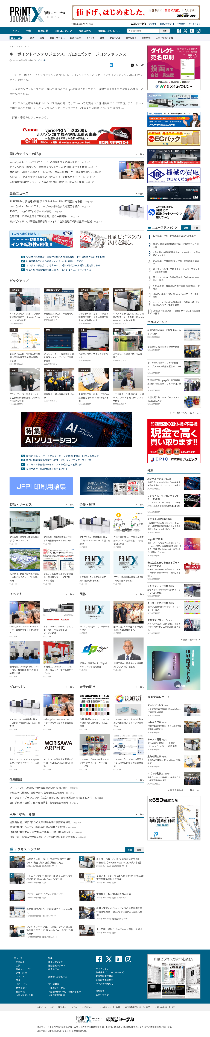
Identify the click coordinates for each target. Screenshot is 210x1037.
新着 (32, 37)
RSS (174, 1007)
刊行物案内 (180, 24)
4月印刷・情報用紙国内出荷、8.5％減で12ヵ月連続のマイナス (176, 254)
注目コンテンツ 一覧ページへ (186, 413)
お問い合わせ (166, 24)
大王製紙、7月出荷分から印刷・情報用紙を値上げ (176, 262)
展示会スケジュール (109, 30)
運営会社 (62, 1007)
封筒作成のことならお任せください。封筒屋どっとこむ (55, 261)
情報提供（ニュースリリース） (111, 972)
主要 (42, 37)
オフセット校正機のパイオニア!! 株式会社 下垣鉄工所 (53, 464)
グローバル (115, 37)
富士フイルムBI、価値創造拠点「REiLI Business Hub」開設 (176, 279)
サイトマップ (194, 24)
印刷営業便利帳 (57, 995)
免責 (118, 1007)
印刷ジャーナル (57, 987)
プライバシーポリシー (81, 1007)
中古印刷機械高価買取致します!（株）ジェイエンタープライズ (58, 269)
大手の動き (131, 37)
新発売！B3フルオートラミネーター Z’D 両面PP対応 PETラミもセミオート (64, 455)
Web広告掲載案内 (104, 983)
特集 (28, 30)
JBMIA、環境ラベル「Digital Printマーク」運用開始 (176, 295)
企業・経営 (75, 37)
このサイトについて (44, 1007)
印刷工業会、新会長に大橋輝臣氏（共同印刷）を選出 (176, 287)
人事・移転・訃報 (164, 37)
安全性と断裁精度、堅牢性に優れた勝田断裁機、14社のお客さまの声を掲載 (65, 257)
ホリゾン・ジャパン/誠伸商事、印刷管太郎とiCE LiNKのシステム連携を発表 (176, 304)
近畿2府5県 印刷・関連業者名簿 (65, 991)
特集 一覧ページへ (191, 640)
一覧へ (141, 154)
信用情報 (146, 37)
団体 (102, 37)
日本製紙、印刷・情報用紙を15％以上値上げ (174, 235)
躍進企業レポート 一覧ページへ (185, 790)
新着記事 (20, 961)
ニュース (18, 957)
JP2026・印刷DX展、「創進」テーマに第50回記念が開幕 (176, 312)
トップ (16, 30)
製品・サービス (57, 37)
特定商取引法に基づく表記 (137, 1007)
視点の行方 (85, 30)
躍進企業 (43, 30)
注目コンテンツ (63, 30)
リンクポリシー (104, 1007)
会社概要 (152, 24)
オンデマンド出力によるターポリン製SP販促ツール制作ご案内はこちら (63, 265)
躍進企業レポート (56, 965)
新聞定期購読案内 (104, 976)
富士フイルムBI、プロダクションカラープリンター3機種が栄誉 (176, 270)
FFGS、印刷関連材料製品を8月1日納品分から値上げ (176, 245)
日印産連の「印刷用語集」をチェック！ (47, 468)
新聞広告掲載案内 (104, 979)
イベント (90, 37)
